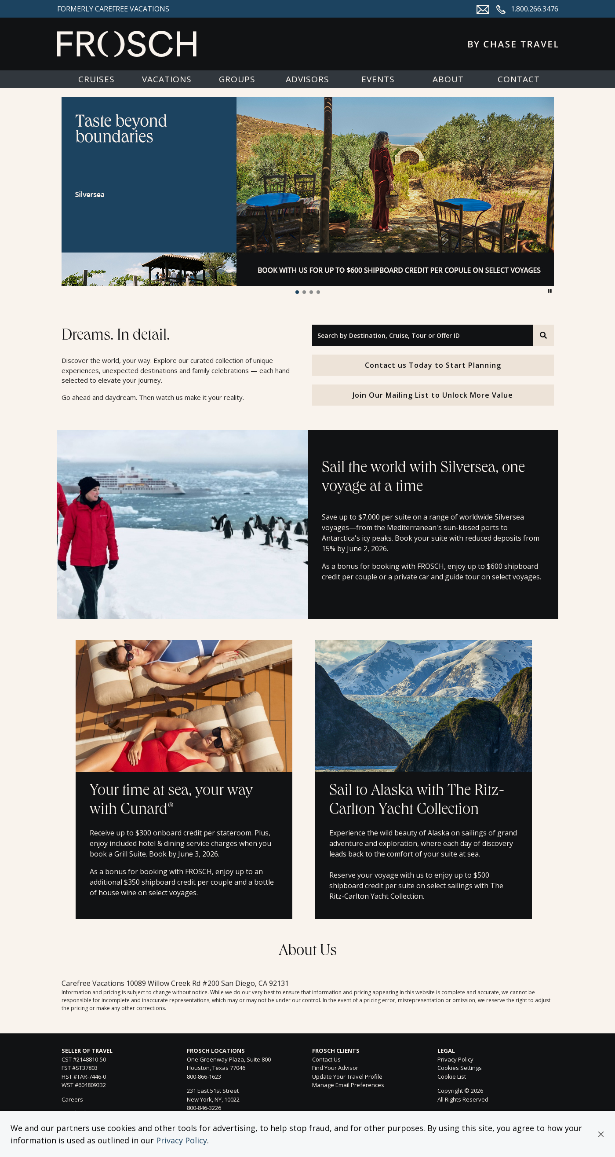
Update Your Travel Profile (347, 1076)
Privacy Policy (181, 1140)
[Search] (543, 335)
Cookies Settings (459, 1068)
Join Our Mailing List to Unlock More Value (433, 395)
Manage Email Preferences (348, 1085)
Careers (72, 1099)
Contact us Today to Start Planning (433, 365)
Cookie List (451, 1076)
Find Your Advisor (335, 1068)
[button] (600, 1134)
